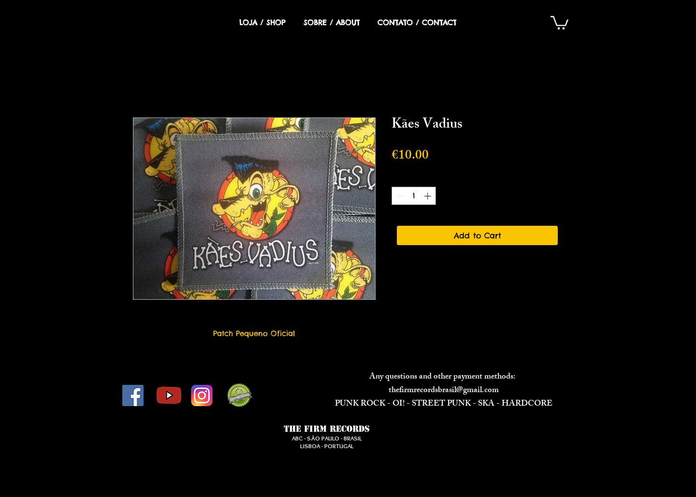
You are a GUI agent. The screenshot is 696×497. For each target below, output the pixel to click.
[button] (559, 22)
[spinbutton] (414, 196)
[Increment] (428, 196)
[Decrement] (399, 196)
